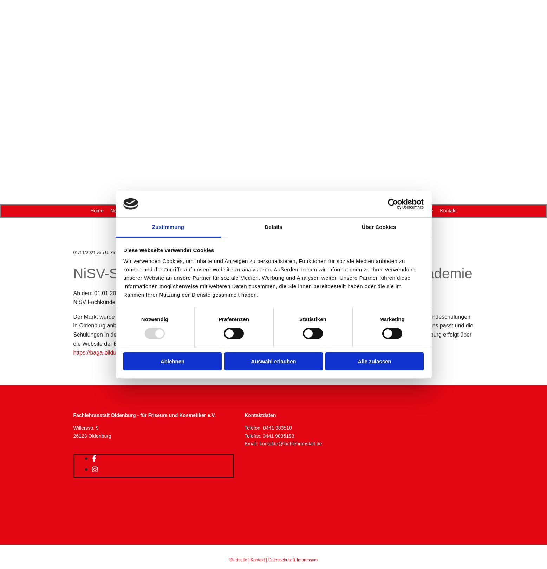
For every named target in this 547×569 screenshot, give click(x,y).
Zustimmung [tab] (168, 227)
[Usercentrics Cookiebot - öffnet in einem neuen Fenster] (393, 204)
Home (96, 210)
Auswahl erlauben (273, 361)
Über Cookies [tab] (379, 227)
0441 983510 (277, 428)
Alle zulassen (374, 361)
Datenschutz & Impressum (293, 559)
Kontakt (448, 210)
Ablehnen (172, 361)
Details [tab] (273, 227)
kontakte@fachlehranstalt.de (291, 443)
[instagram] (95, 469)
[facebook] (94, 458)
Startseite (238, 559)
